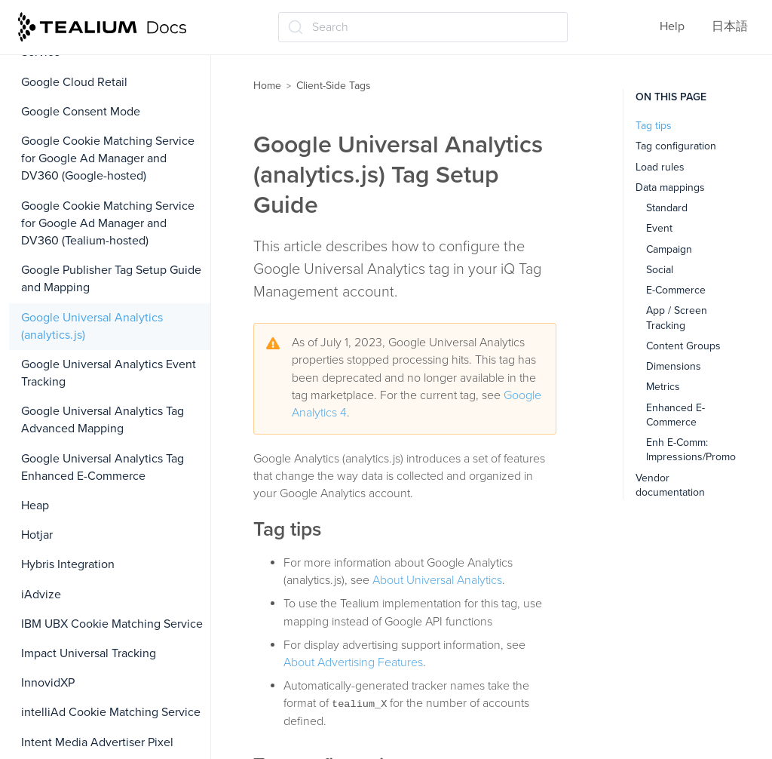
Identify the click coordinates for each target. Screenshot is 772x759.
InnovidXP (48, 682)
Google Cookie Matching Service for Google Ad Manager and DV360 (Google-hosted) (108, 158)
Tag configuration (676, 146)
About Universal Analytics (437, 580)
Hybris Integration (68, 564)
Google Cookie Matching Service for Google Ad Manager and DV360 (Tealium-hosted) (108, 223)
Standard (667, 207)
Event (659, 228)
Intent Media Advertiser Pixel (97, 742)
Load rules (660, 167)
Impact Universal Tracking (88, 653)
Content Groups (683, 346)
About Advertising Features (353, 662)
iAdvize (41, 594)
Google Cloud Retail (74, 82)
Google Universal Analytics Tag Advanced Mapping (102, 420)
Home (267, 85)
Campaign (669, 249)
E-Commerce (676, 290)
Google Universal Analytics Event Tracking (108, 373)
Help (672, 26)
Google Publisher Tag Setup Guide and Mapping (111, 279)
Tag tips (654, 125)
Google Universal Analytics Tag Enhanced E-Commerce (102, 467)
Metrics (663, 386)
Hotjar (37, 534)
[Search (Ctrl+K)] (423, 27)
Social (659, 269)
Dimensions (673, 366)
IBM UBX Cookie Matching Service (112, 623)
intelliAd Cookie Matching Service (111, 712)
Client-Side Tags (333, 85)
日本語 (730, 26)
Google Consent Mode (80, 111)
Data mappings (670, 187)
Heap (35, 505)
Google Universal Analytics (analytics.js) (92, 326)
